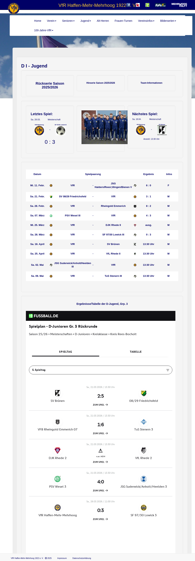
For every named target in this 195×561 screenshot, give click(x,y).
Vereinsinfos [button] (146, 20)
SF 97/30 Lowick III (113, 234)
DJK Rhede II (113, 225)
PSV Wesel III (72, 215)
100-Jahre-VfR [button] (43, 30)
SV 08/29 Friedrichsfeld (72, 196)
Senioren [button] (68, 20)
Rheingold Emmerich (113, 206)
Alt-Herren (103, 20)
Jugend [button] (85, 20)
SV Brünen (113, 244)
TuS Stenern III (113, 275)
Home (37, 20)
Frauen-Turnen (123, 20)
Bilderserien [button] (168, 20)
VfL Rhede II (113, 253)
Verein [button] (52, 20)
